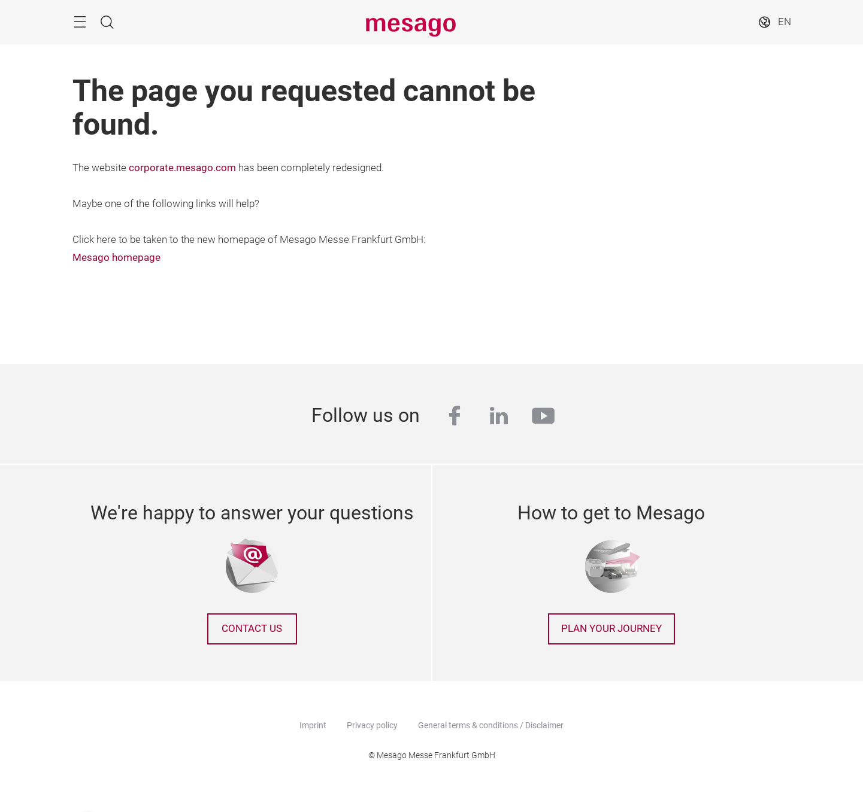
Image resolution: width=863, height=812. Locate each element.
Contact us (252, 628)
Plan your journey (611, 628)
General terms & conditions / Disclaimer (491, 725)
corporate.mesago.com (182, 168)
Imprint (312, 725)
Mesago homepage (116, 257)
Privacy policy (372, 725)
